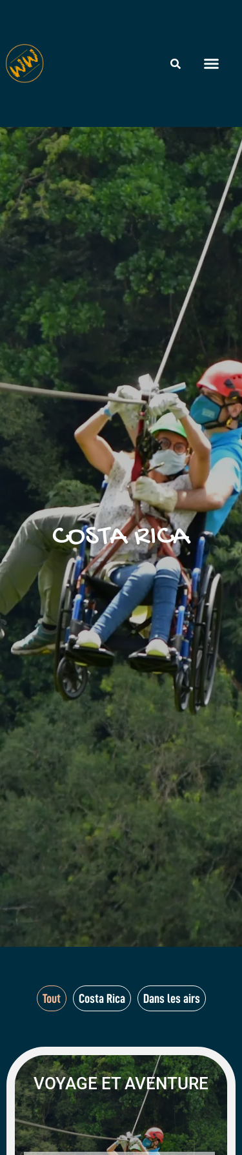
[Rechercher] (175, 63)
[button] (212, 64)
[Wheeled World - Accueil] (24, 63)
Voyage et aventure (121, 1083)
